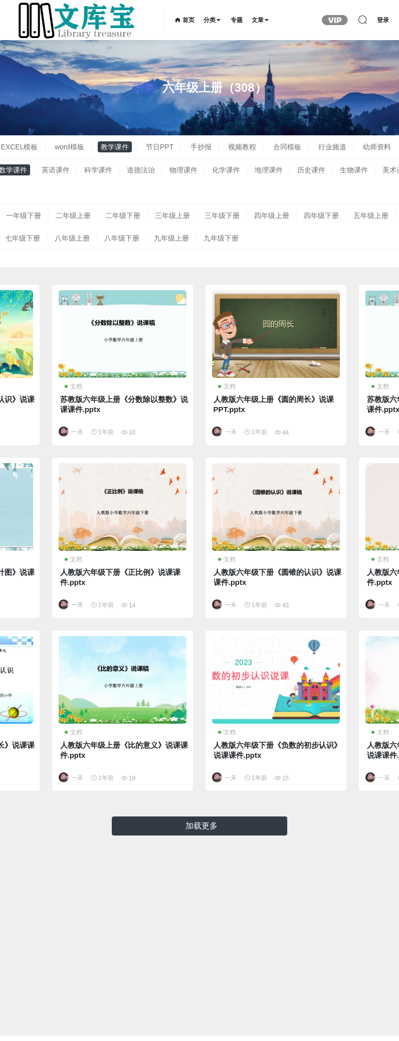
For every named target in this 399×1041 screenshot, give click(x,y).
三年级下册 (222, 216)
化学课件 (226, 170)
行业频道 (332, 147)
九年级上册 (171, 238)
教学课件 (115, 147)
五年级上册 (370, 216)
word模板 (69, 147)
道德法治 (141, 170)
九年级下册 (221, 238)
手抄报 (201, 147)
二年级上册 (73, 216)
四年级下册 (321, 216)
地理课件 (269, 170)
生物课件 (354, 170)
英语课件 (56, 170)
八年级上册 (72, 238)
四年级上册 (271, 216)
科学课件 (98, 170)
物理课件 (183, 170)
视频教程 (242, 147)
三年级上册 (172, 216)
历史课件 (311, 170)
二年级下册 (122, 216)
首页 (184, 20)
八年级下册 (121, 238)
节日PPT (159, 147)
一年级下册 (23, 216)
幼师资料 (377, 147)
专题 (237, 20)
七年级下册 (22, 238)
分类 (213, 20)
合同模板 (287, 147)
